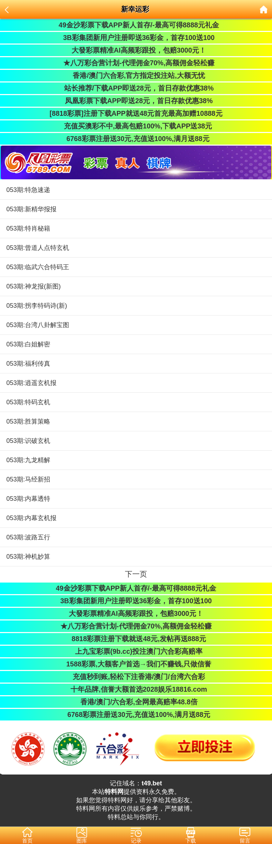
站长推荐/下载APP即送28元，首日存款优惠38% (135, 88)
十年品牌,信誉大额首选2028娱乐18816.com (136, 689)
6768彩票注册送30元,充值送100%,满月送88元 (135, 138)
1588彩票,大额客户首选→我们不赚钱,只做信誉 (136, 664)
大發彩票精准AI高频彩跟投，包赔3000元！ (136, 50)
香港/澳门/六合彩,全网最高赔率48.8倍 (135, 702)
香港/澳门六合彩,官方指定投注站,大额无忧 (136, 75)
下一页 (136, 574)
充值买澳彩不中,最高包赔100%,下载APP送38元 (136, 126)
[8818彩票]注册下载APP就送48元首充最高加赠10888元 (135, 113)
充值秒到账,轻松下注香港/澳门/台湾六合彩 (136, 676)
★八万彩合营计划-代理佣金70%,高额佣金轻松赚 (136, 63)
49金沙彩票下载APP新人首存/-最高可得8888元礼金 (136, 25)
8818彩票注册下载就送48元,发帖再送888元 (136, 639)
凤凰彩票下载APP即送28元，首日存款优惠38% (136, 101)
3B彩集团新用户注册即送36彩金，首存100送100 (136, 37)
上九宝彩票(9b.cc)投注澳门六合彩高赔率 (136, 651)
